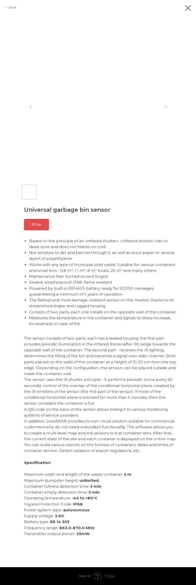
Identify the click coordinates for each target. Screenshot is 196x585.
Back (12, 7)
